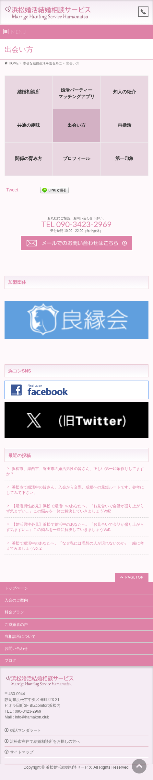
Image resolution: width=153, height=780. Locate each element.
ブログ (10, 660)
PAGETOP (134, 577)
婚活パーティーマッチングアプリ (76, 93)
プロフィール (76, 158)
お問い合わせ (16, 648)
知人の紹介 (124, 91)
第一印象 (124, 158)
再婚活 (124, 125)
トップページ (16, 588)
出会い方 (76, 125)
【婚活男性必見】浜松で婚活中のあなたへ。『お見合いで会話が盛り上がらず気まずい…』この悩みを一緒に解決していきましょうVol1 (75, 527)
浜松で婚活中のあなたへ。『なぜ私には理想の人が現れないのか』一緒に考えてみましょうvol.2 (75, 546)
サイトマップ (21, 752)
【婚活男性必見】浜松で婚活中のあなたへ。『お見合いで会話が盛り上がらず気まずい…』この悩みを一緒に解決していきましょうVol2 (75, 508)
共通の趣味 (28, 125)
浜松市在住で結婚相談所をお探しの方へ (45, 741)
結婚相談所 (28, 91)
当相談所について (20, 636)
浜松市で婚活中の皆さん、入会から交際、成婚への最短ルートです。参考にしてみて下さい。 (75, 490)
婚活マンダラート (25, 730)
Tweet (12, 189)
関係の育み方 (28, 158)
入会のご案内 (16, 600)
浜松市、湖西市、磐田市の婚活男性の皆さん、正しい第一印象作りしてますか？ (75, 471)
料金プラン (14, 612)
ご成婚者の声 (16, 624)
